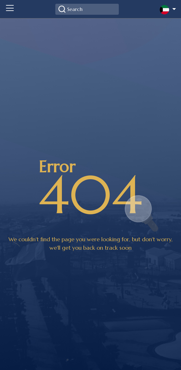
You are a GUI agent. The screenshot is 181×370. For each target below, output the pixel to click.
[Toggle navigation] (10, 9)
